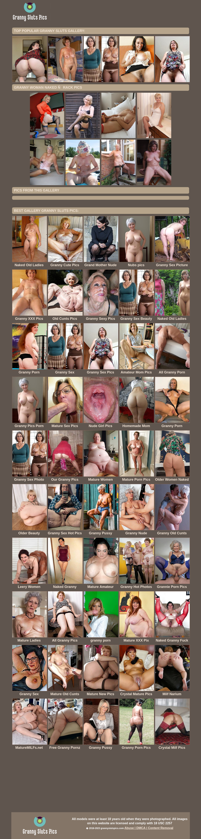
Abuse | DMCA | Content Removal (148, 828)
